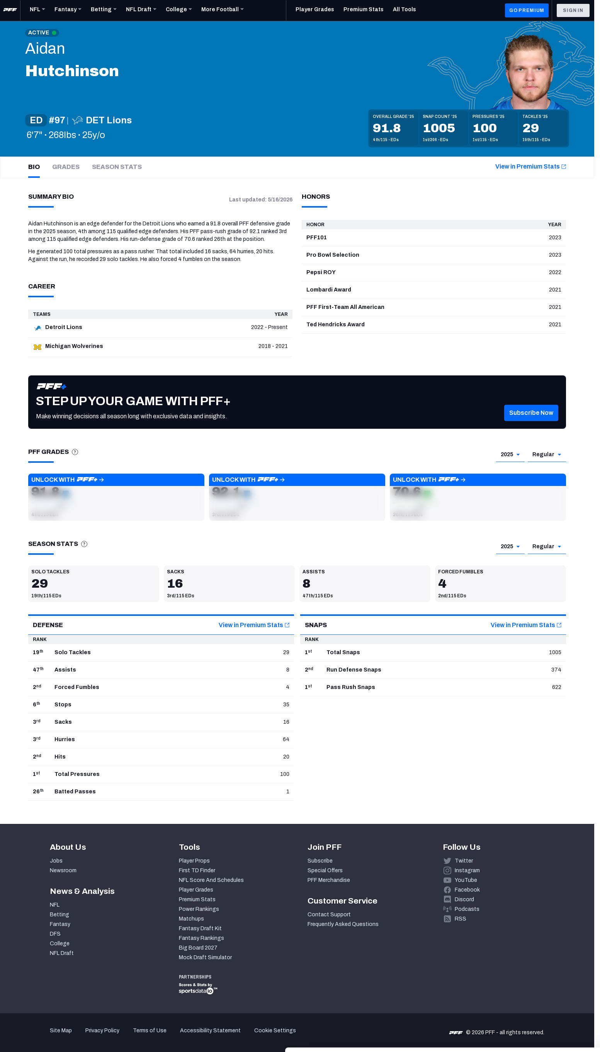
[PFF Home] (10, 10)
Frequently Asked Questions (343, 924)
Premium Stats (197, 899)
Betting (59, 914)
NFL (54, 905)
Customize (536, 1004)
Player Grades (196, 890)
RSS (460, 919)
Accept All (536, 981)
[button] (116, 497)
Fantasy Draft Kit (200, 928)
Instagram (467, 870)
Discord (464, 899)
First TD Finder (197, 870)
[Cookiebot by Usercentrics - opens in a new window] (50, 1037)
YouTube (466, 880)
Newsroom (63, 870)
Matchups (191, 919)
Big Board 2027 (198, 948)
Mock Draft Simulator (205, 957)
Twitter (464, 861)
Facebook (467, 890)
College (60, 943)
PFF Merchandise (329, 880)
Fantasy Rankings (201, 938)
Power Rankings (199, 909)
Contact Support (329, 914)
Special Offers (325, 870)
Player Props (194, 861)
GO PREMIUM (526, 10)
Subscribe (320, 861)
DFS (55, 934)
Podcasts (467, 909)
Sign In (573, 10)
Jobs (56, 861)
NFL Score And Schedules (211, 880)
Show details (119, 1036)
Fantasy (60, 924)
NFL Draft (62, 953)
